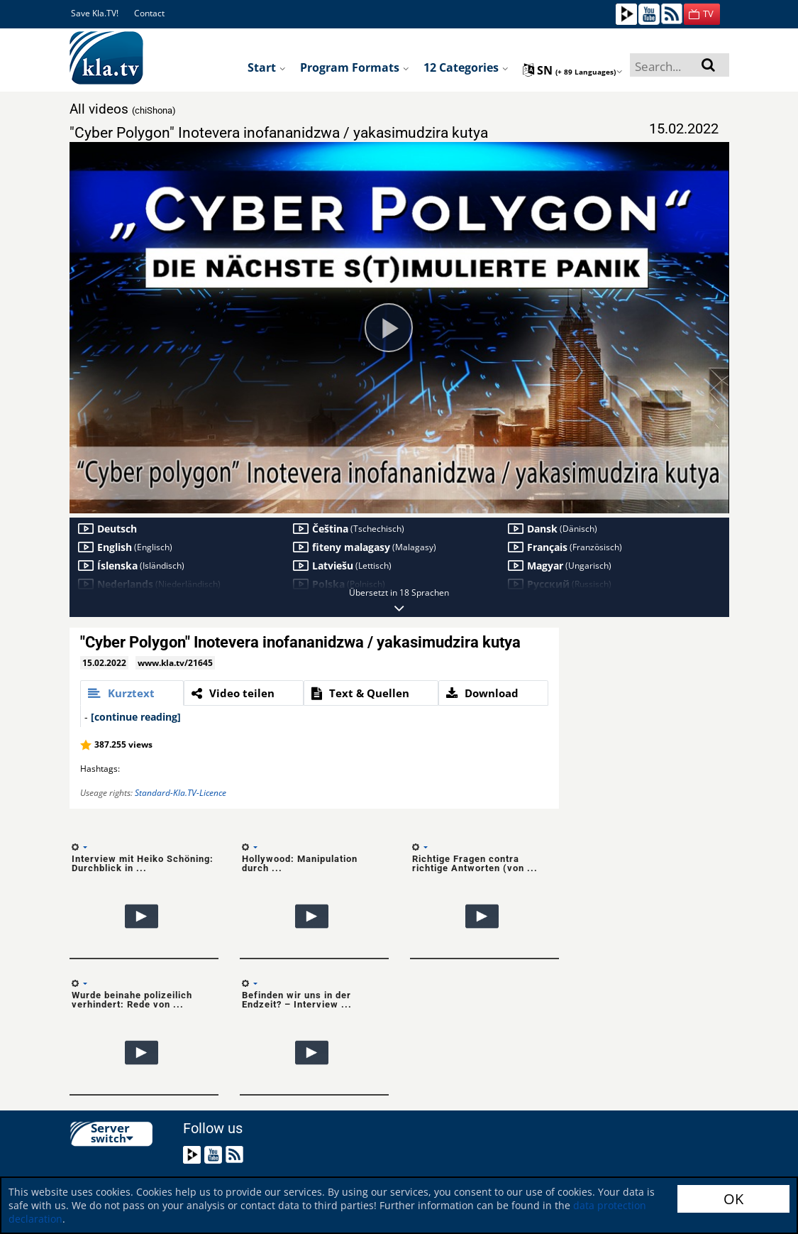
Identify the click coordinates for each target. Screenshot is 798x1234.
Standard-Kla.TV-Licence (180, 793)
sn (573, 70)
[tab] (132, 693)
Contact (149, 13)
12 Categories (466, 67)
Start (267, 67)
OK (733, 1198)
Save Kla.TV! (94, 13)
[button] (702, 14)
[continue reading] (136, 717)
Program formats (354, 67)
